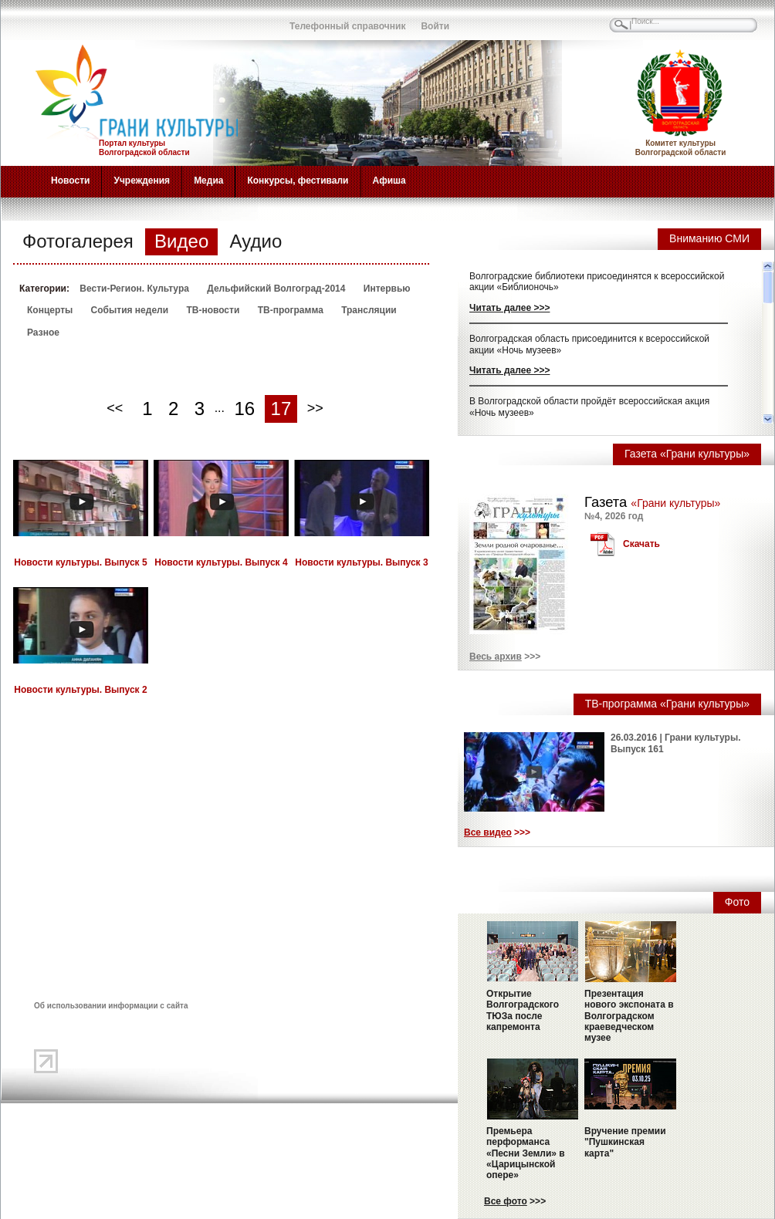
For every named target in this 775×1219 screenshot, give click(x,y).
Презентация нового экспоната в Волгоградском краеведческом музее (629, 1016)
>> (315, 408)
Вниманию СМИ (709, 238)
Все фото (505, 1201)
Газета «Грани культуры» (687, 453)
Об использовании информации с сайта (111, 1005)
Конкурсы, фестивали (297, 180)
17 (281, 408)
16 (244, 408)
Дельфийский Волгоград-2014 (276, 288)
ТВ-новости (212, 310)
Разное (43, 332)
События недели (129, 310)
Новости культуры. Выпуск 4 (220, 562)
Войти (435, 26)
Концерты (50, 310)
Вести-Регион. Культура (134, 288)
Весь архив (495, 656)
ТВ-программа (290, 310)
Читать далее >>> (509, 307)
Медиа (208, 180)
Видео (181, 241)
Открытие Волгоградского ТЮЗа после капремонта (522, 1010)
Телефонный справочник (347, 26)
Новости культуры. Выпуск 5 (80, 562)
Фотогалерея (78, 241)
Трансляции (369, 310)
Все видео (488, 832)
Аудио (256, 241)
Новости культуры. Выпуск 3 (361, 562)
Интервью (387, 288)
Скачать (641, 544)
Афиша (389, 180)
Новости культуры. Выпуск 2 (80, 689)
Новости (70, 180)
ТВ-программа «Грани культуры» (667, 703)
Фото (737, 902)
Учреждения (141, 180)
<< (115, 408)
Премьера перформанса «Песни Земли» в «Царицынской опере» (525, 1153)
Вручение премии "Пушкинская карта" (625, 1142)
